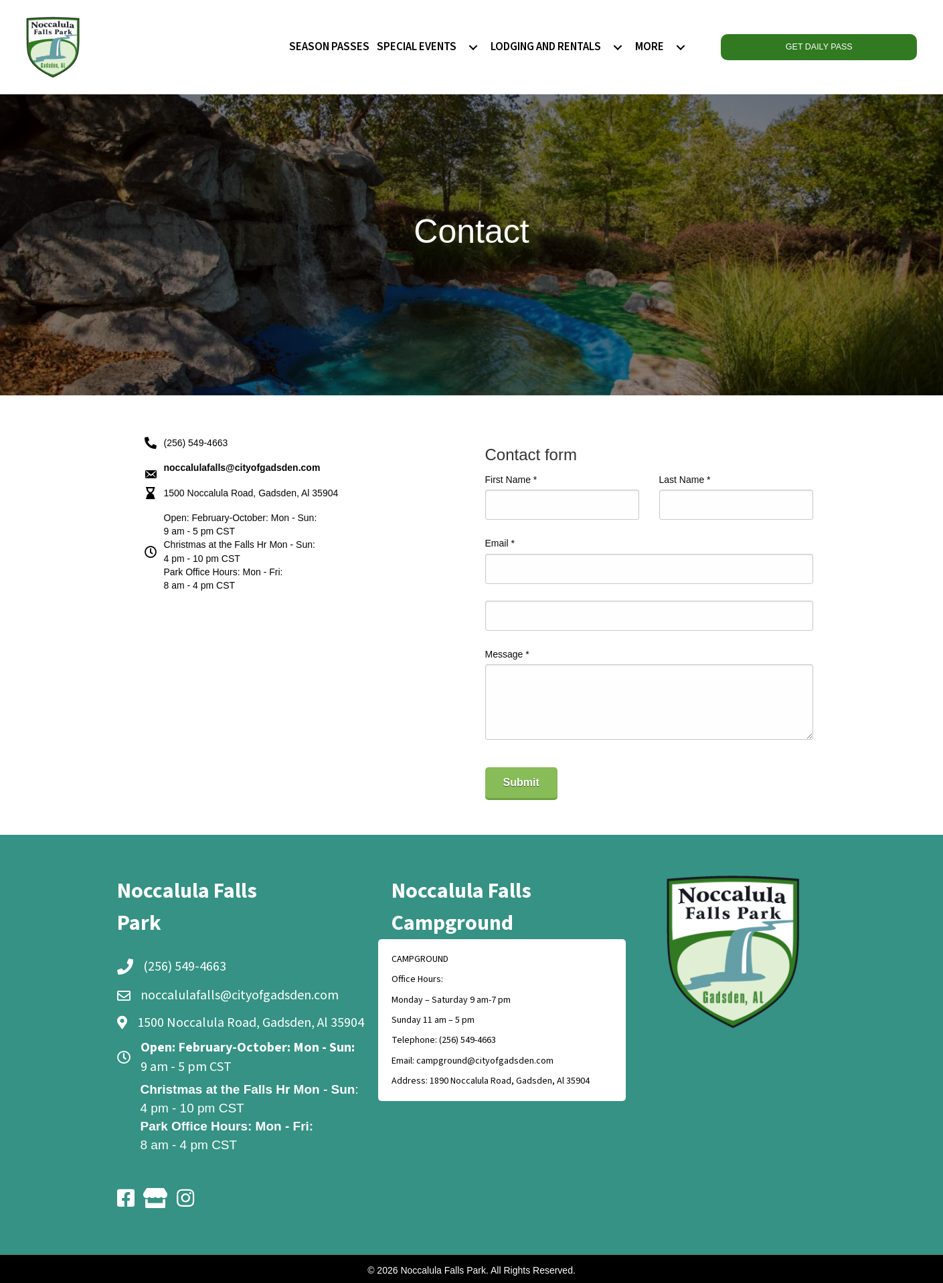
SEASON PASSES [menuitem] (329, 47)
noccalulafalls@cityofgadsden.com (240, 995)
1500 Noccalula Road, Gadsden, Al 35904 (251, 493)
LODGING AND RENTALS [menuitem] (546, 47)
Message (507, 654)
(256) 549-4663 (196, 442)
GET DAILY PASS (818, 47)
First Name (511, 479)
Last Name (685, 479)
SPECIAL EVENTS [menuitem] (416, 47)
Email (500, 543)
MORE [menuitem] (649, 47)
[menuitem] (473, 47)
